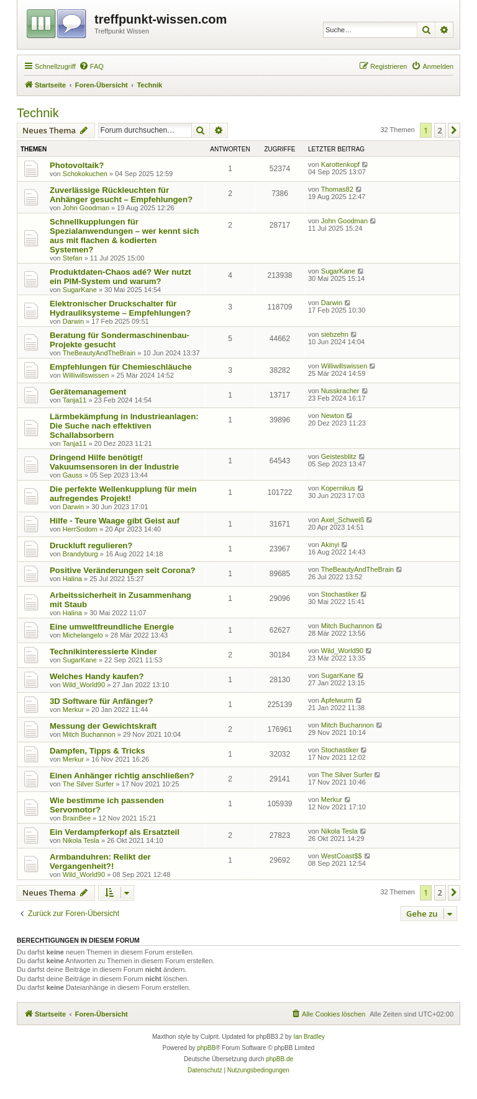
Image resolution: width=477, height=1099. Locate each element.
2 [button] (440, 130)
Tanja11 (75, 400)
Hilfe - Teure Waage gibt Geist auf (114, 520)
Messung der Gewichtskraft (103, 726)
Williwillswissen (86, 375)
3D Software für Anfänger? (101, 701)
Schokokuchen (85, 173)
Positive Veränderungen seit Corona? (123, 570)
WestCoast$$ (341, 856)
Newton (332, 415)
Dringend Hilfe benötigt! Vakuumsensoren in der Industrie (114, 462)
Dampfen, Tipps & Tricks (97, 750)
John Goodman (86, 207)
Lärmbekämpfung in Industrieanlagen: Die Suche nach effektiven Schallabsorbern (124, 426)
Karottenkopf (340, 164)
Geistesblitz (339, 456)
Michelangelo (83, 635)
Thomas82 (337, 189)
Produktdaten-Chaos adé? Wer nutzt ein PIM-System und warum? (120, 276)
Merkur (73, 709)
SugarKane (80, 289)
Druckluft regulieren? (91, 545)
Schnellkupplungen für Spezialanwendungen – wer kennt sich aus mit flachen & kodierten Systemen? (124, 235)
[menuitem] (91, 66)
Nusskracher (340, 390)
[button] (454, 130)
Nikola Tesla (81, 840)
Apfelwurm (337, 700)
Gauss (73, 475)
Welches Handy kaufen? (96, 676)
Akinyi (330, 544)
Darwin (73, 321)
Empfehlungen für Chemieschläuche (121, 367)
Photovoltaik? (77, 165)
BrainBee (77, 818)
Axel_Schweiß (343, 519)
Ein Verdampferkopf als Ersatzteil (114, 832)
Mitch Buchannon (347, 626)
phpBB (206, 1047)
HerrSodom (80, 529)
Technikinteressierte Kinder (103, 651)
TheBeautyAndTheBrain (99, 353)
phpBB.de (279, 1059)
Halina (72, 578)
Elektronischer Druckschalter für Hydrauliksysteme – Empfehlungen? (120, 308)
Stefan (73, 258)
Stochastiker (340, 594)
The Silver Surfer (88, 784)
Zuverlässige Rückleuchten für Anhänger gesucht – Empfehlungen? (121, 194)
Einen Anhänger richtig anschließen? (122, 775)
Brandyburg (80, 554)
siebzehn (334, 334)
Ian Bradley (309, 1036)
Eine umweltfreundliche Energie (112, 626)
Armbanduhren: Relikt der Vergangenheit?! (100, 861)
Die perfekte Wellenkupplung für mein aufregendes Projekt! (123, 493)
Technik (38, 113)
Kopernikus (338, 488)
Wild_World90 (342, 650)
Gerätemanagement (88, 391)
